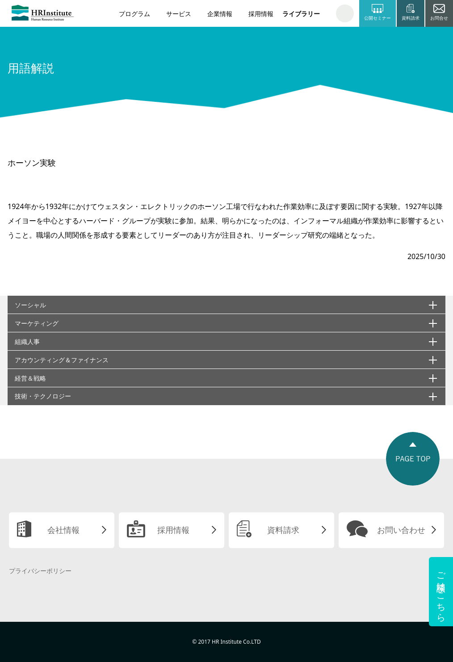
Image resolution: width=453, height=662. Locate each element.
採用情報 (260, 13)
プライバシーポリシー (40, 570)
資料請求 (283, 529)
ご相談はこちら (441, 591)
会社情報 (63, 529)
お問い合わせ (401, 529)
